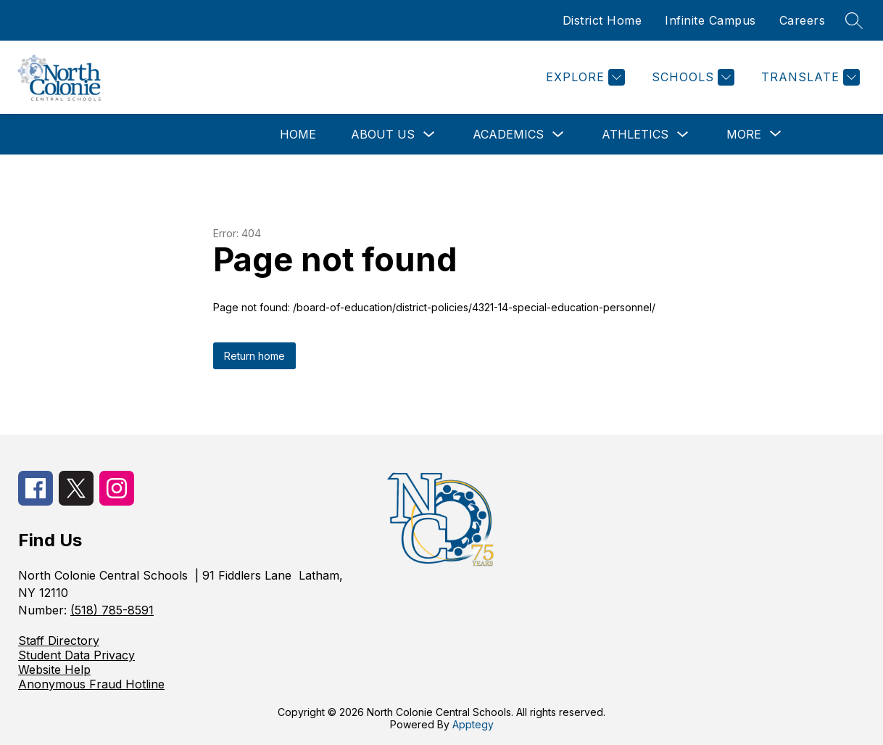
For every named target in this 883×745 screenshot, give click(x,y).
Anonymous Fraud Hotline (91, 684)
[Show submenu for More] (743, 134)
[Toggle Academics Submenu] (558, 134)
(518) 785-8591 (112, 610)
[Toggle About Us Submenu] (429, 134)
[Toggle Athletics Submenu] (683, 134)
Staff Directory (58, 640)
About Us (383, 134)
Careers (802, 20)
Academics (508, 134)
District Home (602, 20)
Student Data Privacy (76, 655)
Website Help (54, 669)
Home (298, 134)
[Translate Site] (809, 77)
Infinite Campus (710, 20)
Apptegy (473, 724)
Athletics (635, 134)
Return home (254, 356)
